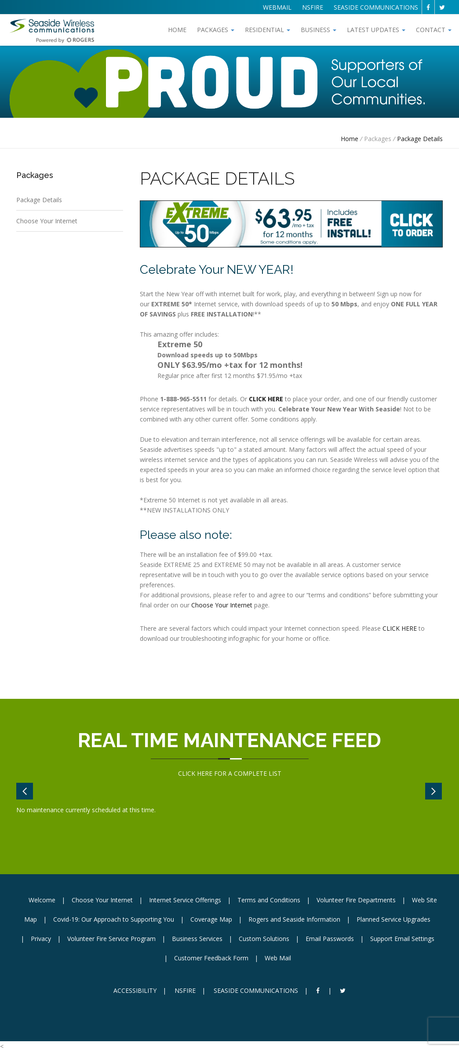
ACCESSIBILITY (135, 990)
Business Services (197, 938)
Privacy (41, 938)
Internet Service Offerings (185, 900)
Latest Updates (376, 29)
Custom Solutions (264, 938)
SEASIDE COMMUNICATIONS (376, 7)
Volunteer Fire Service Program (111, 938)
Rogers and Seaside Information (294, 919)
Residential (267, 29)
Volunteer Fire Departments (356, 900)
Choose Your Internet (46, 221)
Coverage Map (211, 919)
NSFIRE (312, 7)
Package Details (420, 138)
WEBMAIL (277, 7)
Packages (215, 29)
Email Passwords (330, 938)
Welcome (42, 900)
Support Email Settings (402, 938)
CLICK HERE (399, 628)
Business (318, 29)
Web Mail (278, 958)
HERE (204, 773)
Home (177, 29)
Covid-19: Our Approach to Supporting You (113, 919)
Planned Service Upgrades (393, 919)
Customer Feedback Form (211, 958)
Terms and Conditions (268, 900)
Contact (434, 29)
